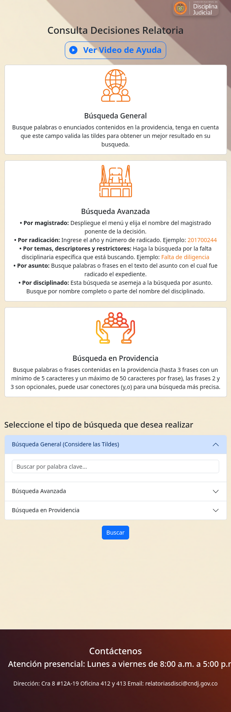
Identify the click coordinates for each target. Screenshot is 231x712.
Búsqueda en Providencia (45, 510)
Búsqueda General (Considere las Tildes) (65, 444)
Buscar (115, 532)
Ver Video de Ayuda (115, 50)
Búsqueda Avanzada (39, 491)
